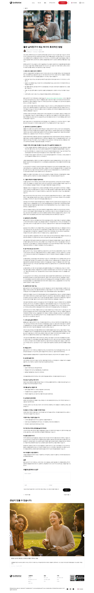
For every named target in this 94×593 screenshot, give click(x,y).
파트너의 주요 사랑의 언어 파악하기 (55, 97)
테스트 (39, 2)
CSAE (58, 580)
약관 (58, 578)
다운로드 (63, 2)
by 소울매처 (34, 50)
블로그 (29, 580)
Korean (75, 2)
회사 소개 (46, 577)
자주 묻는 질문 (47, 578)
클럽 (45, 2)
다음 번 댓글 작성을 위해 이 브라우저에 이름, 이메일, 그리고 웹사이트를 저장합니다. (41, 488)
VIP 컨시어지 (52, 2)
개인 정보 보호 (60, 577)
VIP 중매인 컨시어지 (32, 578)
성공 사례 (30, 582)
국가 (45, 580)
